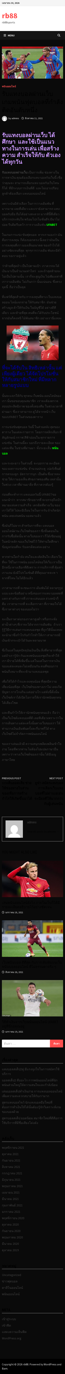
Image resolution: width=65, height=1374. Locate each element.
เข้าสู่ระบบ (9, 1319)
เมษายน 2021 (11, 1192)
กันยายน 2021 (11, 1160)
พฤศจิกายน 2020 (13, 1218)
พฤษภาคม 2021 (12, 1186)
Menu (9, 35)
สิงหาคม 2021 (11, 1167)
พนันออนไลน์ (9, 86)
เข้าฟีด (6, 1325)
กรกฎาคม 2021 (12, 1173)
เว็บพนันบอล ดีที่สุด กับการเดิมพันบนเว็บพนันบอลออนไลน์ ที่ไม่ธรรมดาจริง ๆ (32, 964)
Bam (4, 1368)
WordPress (50, 1364)
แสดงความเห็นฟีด (14, 1332)
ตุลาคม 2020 (10, 1224)
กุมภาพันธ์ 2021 (12, 1205)
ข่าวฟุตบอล (10, 1281)
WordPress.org (11, 1338)
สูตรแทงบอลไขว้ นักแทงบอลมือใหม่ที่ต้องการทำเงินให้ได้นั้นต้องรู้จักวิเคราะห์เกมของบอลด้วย (31, 1107)
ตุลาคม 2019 (10, 1250)
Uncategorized (11, 1275)
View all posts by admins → (43, 831)
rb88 (9, 15)
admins (15, 118)
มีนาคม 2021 (10, 1199)
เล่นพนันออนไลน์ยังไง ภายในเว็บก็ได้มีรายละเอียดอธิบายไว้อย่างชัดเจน (31, 905)
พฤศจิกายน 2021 (13, 1148)
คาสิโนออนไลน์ (12, 1288)
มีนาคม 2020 (10, 1244)
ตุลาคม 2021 (10, 1154)
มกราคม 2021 (11, 1212)
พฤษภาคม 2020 (12, 1237)
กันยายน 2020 (11, 1231)
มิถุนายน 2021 (11, 1180)
